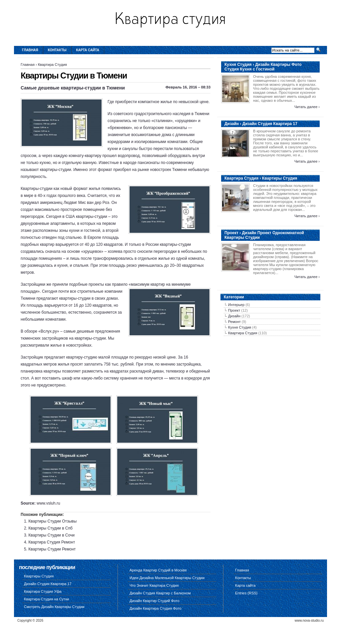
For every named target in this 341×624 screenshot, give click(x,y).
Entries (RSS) (246, 593)
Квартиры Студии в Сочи (51, 535)
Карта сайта (87, 50)
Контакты (57, 50)
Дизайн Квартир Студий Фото (154, 601)
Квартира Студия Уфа (43, 591)
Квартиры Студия (39, 576)
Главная (30, 50)
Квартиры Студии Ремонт (52, 549)
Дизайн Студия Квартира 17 (48, 584)
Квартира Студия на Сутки (46, 599)
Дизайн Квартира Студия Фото (155, 608)
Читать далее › (307, 107)
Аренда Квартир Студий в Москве (158, 570)
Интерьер (236, 305)
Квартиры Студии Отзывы (52, 521)
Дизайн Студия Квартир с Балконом (160, 593)
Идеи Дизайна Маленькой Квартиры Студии (167, 578)
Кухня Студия (239, 327)
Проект (234, 310)
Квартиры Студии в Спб (50, 528)
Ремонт (234, 322)
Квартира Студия (52, 65)
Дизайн (234, 316)
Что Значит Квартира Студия (154, 585)
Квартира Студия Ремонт (51, 542)
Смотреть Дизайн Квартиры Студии (54, 607)
